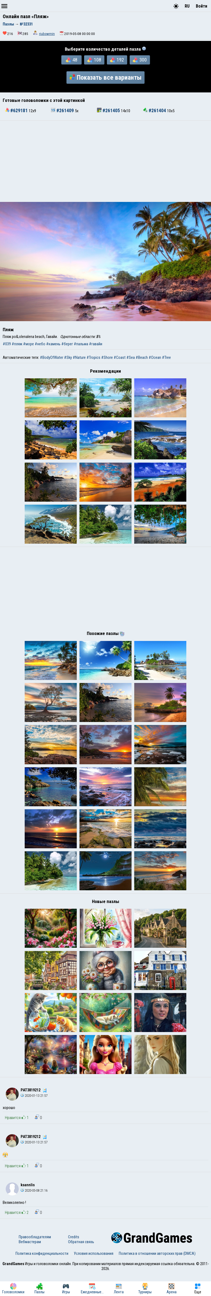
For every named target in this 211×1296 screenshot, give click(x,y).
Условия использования (93, 1275)
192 (117, 60)
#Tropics (93, 357)
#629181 (17, 110)
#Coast (120, 357)
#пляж (17, 343)
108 (94, 60)
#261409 (63, 110)
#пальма (81, 343)
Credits (73, 1259)
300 (140, 60)
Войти (201, 6)
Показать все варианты (105, 77)
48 (71, 60)
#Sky (68, 357)
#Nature (79, 357)
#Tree (166, 357)
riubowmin (47, 34)
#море (28, 343)
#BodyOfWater (51, 357)
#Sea (130, 357)
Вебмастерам (30, 1264)
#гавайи (95, 343)
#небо (40, 343)
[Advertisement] (105, 161)
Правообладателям (35, 1259)
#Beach (142, 357)
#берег (67, 343)
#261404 (155, 110)
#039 (7, 343)
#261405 (109, 110)
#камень (53, 343)
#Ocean (155, 357)
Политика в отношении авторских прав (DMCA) (157, 1275)
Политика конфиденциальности (41, 1275)
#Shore (107, 357)
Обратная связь (81, 1264)
